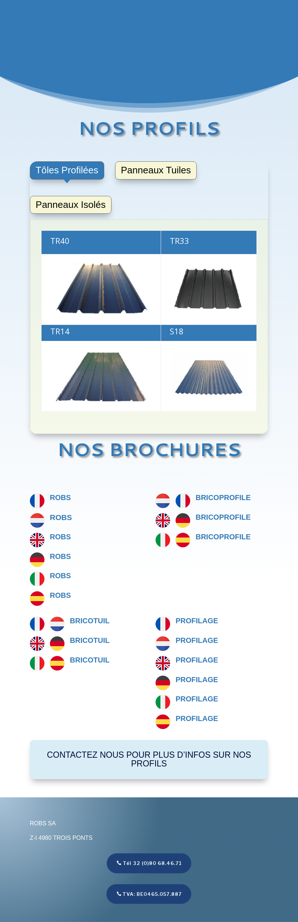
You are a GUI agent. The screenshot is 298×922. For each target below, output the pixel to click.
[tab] (67, 170)
